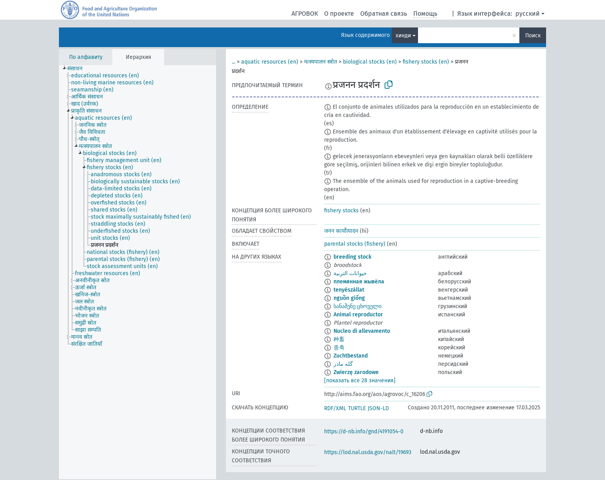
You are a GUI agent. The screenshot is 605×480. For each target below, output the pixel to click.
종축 (339, 347)
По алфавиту (86, 57)
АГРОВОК (305, 13)
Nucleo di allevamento (362, 331)
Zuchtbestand (351, 355)
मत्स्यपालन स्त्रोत (320, 61)
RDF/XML (335, 408)
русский (527, 13)
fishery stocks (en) (426, 61)
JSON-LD (378, 408)
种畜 (339, 339)
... (233, 61)
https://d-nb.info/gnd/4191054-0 (363, 431)
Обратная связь (383, 13)
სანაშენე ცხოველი (357, 306)
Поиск (533, 35)
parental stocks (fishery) (354, 244)
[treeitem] (78, 68)
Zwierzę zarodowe (356, 372)
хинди (403, 35)
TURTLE (357, 408)
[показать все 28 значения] (360, 380)
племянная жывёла (359, 281)
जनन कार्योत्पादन (341, 231)
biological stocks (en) (370, 61)
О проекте (339, 13)
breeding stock (352, 257)
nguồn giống (349, 298)
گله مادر (343, 364)
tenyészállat (349, 290)
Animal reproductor (358, 314)
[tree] (137, 272)
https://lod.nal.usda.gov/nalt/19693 (367, 452)
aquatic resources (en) (269, 61)
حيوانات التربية (350, 273)
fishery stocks (341, 210)
